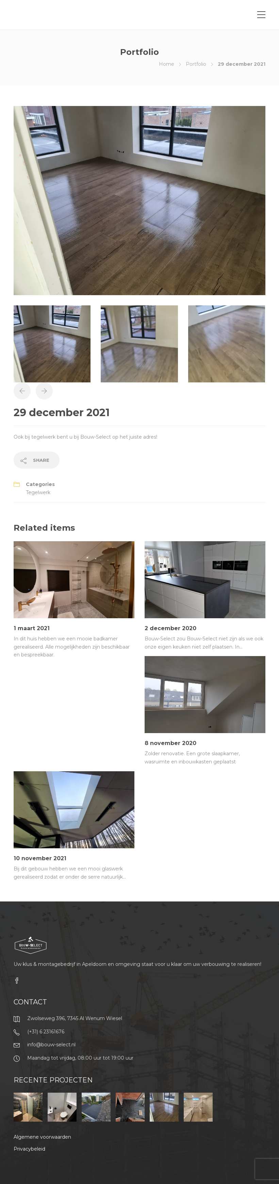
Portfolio (196, 64)
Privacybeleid (29, 1149)
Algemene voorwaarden (42, 1137)
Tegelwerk (38, 492)
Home (166, 64)
